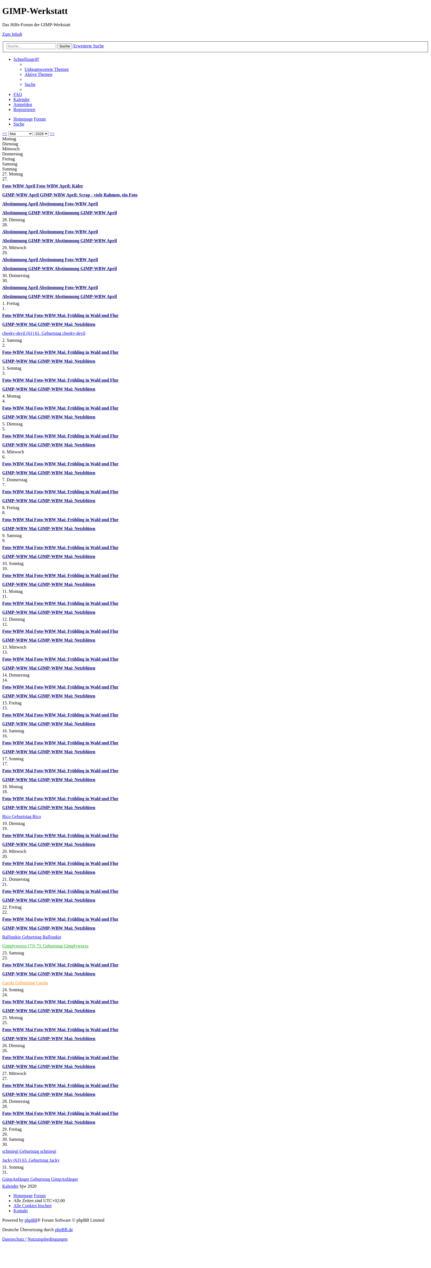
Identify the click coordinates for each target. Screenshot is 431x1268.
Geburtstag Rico (26, 816)
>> (52, 133)
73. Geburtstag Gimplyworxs (62, 946)
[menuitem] (47, 69)
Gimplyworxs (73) (19, 946)
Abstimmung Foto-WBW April (68, 203)
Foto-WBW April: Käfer (59, 186)
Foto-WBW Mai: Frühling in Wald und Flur (76, 315)
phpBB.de (64, 1229)
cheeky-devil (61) (18, 333)
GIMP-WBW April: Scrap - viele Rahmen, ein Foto (89, 195)
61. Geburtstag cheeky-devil (60, 333)
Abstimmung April (20, 203)
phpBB (31, 1220)
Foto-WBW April (19, 186)
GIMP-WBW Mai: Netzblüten (66, 324)
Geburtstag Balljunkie (41, 937)
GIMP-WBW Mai (20, 324)
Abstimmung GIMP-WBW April (85, 212)
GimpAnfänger (16, 1179)
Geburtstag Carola (31, 982)
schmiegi (11, 1151)
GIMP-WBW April (21, 195)
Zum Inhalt (12, 34)
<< (4, 133)
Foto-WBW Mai (18, 315)
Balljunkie (12, 937)
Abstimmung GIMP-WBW (28, 212)
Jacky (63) (12, 1160)
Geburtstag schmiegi (38, 1151)
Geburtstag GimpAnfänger (54, 1179)
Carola (8, 982)
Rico (7, 816)
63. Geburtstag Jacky (41, 1160)
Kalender (10, 1186)
